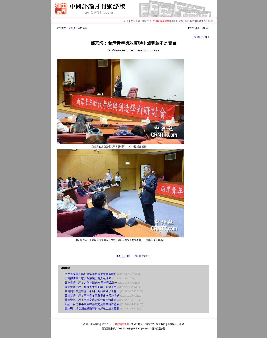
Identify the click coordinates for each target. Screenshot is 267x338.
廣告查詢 (135, 21)
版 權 (210, 21)
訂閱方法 (146, 21)
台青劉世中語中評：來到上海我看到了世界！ (92, 291)
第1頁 (197, 37)
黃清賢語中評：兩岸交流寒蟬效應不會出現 (91, 299)
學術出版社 (177, 21)
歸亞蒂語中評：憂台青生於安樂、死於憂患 (91, 286)
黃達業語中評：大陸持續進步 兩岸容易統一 (91, 282)
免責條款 (172, 324)
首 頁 (126, 21)
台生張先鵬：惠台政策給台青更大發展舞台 (91, 274)
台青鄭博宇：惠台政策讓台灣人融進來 (88, 278)
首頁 (70, 28)
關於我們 (190, 21)
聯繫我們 (201, 21)
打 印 (205, 28)
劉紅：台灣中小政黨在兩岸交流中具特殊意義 (92, 304)
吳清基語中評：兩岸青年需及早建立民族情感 (92, 295)
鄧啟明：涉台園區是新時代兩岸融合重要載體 (92, 308)
